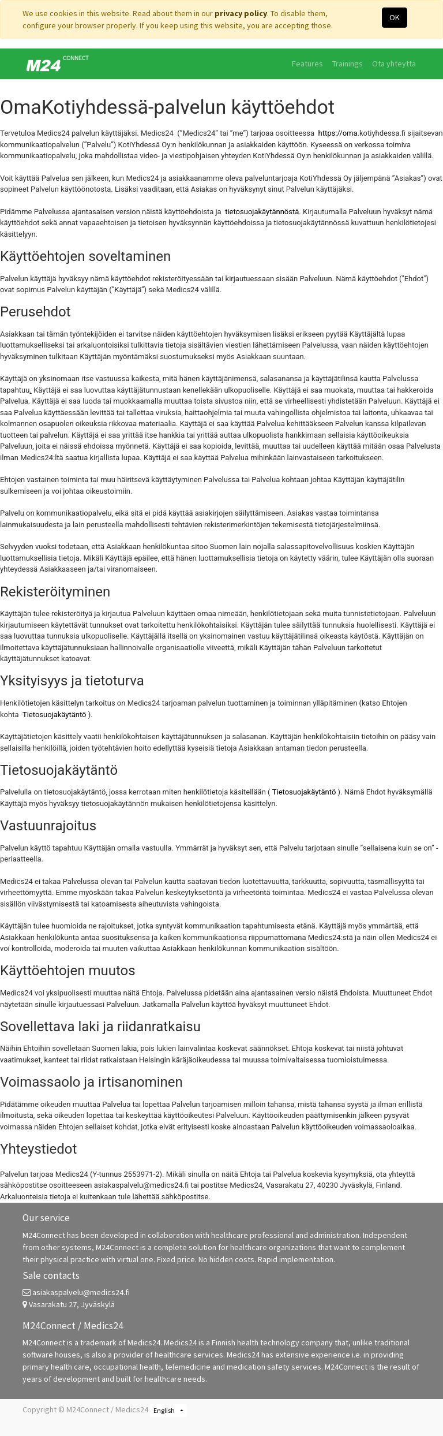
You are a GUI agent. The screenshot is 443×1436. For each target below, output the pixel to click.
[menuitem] (307, 63)
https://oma (338, 133)
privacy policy (241, 13)
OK (394, 17)
